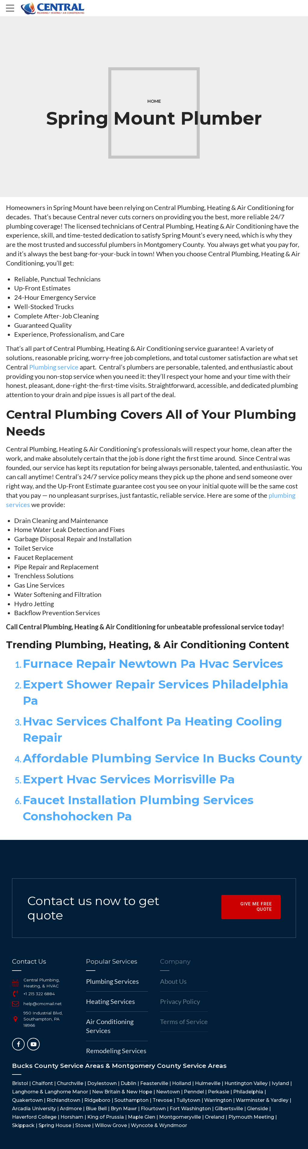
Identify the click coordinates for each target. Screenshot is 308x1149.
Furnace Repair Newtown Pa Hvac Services (153, 664)
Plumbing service (54, 367)
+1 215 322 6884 (39, 993)
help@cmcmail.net (42, 1003)
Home (154, 101)
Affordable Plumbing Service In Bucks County (162, 758)
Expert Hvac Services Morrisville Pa (129, 779)
